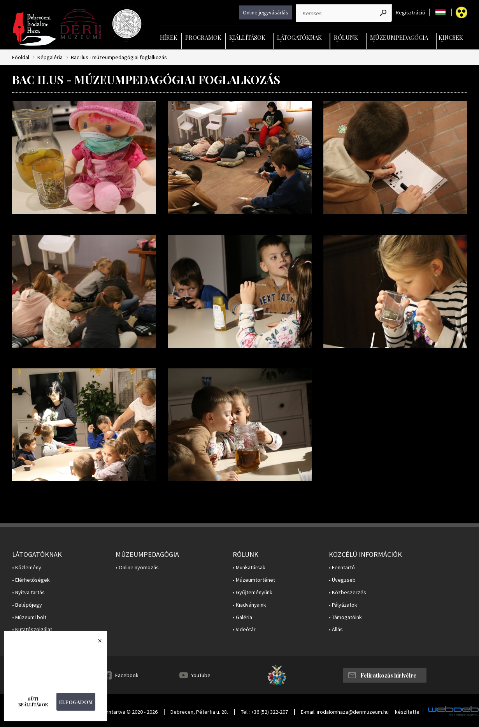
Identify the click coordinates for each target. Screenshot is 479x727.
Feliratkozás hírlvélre (388, 675)
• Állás (336, 629)
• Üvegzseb (342, 580)
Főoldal (20, 57)
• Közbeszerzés (347, 592)
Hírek (168, 37)
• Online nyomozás (137, 567)
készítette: (408, 712)
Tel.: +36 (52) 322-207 (264, 711)
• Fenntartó (342, 567)
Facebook (127, 675)
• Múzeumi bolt (29, 617)
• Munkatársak (249, 567)
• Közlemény (26, 567)
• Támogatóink (345, 617)
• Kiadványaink (249, 605)
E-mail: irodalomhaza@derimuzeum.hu (345, 711)
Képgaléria (50, 57)
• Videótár (244, 629)
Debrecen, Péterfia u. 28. (199, 711)
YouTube (201, 675)
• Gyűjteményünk (252, 592)
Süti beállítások (33, 702)
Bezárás (96, 643)
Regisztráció (410, 12)
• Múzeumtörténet (254, 580)
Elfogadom (76, 702)
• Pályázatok (343, 605)
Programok (203, 37)
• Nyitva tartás (28, 592)
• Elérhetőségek (31, 580)
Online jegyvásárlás (265, 12)
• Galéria (242, 617)
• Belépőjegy (27, 605)
